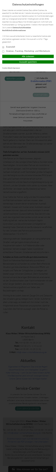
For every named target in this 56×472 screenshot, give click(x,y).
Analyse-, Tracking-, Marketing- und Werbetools (26, 51)
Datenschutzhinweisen (22, 27)
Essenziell (8, 47)
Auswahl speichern (28, 62)
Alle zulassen (28, 56)
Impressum (16, 68)
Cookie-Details (7, 68)
